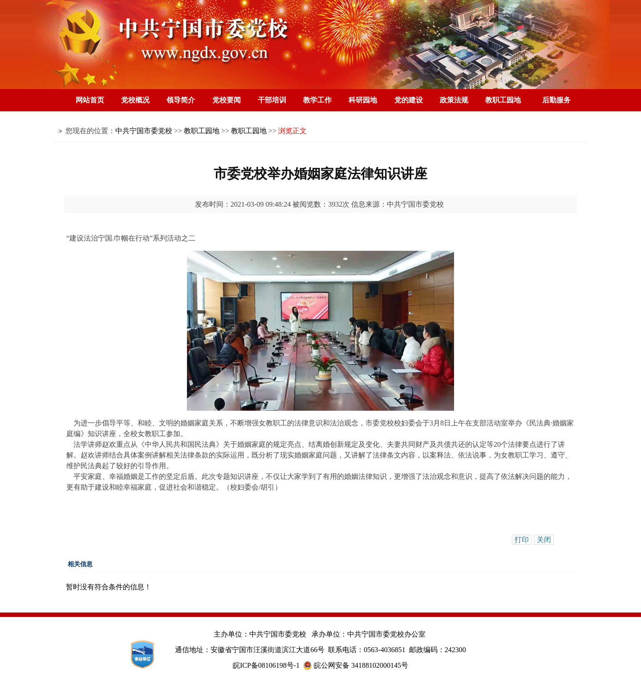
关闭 (544, 539)
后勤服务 (556, 100)
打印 (522, 539)
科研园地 (363, 100)
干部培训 (272, 100)
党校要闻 (226, 100)
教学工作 (317, 100)
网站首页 (90, 100)
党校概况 (135, 100)
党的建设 (408, 100)
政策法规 (454, 100)
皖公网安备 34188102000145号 (355, 665)
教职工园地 (503, 100)
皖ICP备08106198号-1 (266, 665)
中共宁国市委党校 (143, 131)
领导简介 (180, 100)
